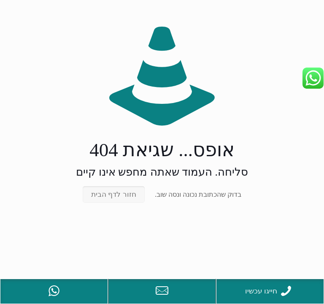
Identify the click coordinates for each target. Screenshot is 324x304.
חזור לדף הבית (113, 194)
